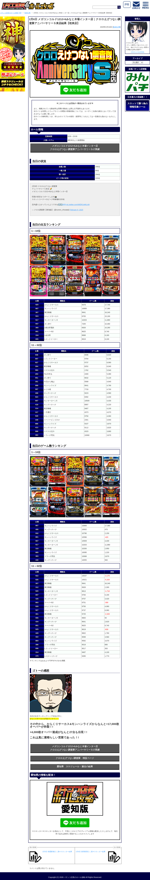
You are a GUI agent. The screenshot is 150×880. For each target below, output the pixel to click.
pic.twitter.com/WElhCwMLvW (78, 205)
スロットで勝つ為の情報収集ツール (137, 105)
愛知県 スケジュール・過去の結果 (75, 766)
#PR (64, 205)
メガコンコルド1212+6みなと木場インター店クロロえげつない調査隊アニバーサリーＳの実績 (75, 148)
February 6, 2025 (76, 210)
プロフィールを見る (137, 52)
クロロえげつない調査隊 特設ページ (75, 758)
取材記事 (116, 27)
